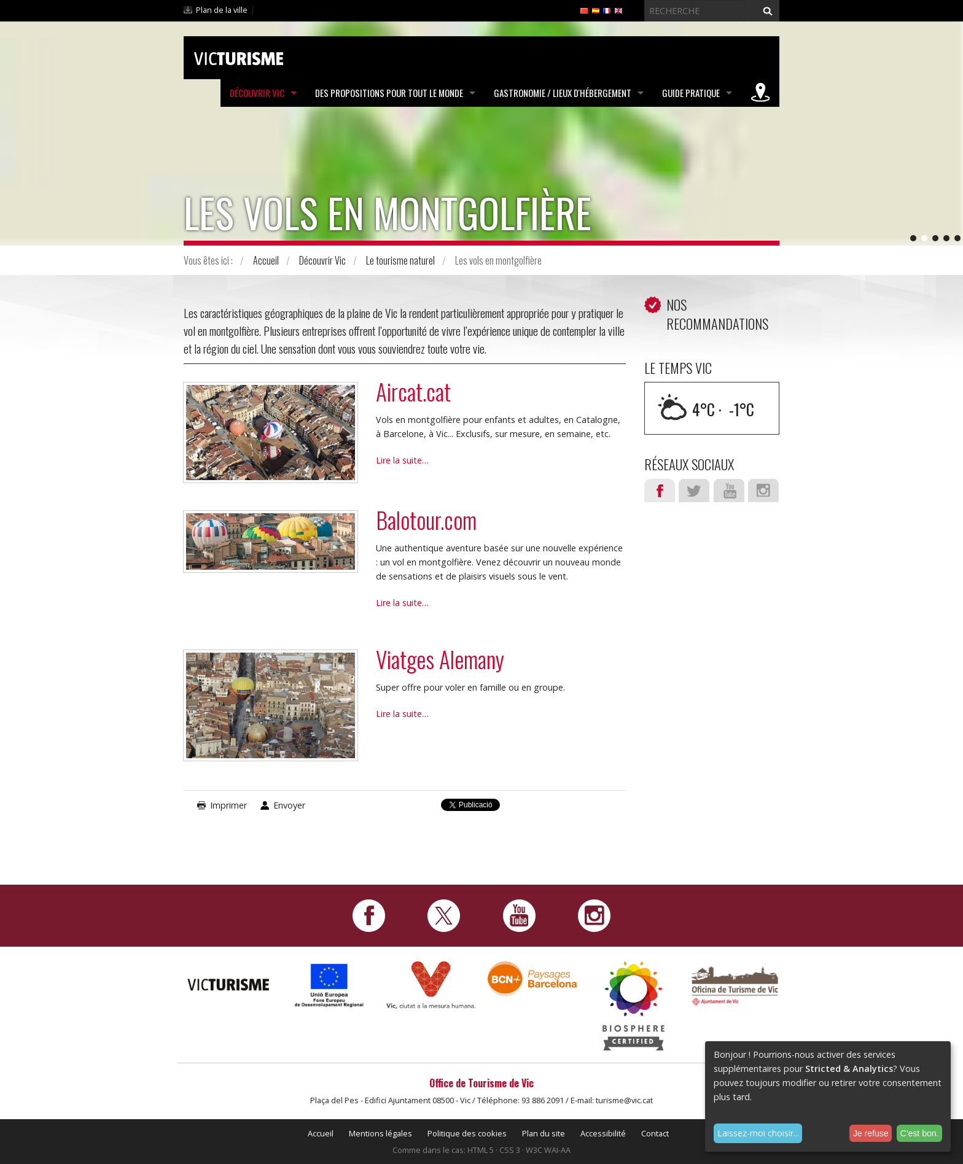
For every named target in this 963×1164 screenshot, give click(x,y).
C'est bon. (919, 1133)
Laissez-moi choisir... (758, 1133)
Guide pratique (691, 92)
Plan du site (543, 1133)
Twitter (694, 490)
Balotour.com (426, 520)
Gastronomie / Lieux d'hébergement (562, 92)
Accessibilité (603, 1133)
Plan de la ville (222, 9)
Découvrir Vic (257, 92)
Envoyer (289, 805)
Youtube (729, 490)
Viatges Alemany (440, 659)
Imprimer (228, 805)
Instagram (763, 490)
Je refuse (871, 1133)
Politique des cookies (467, 1133)
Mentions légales (380, 1133)
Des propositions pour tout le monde (389, 92)
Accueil (266, 260)
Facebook (659, 490)
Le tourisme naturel (400, 260)
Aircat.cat (413, 391)
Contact (655, 1133)
